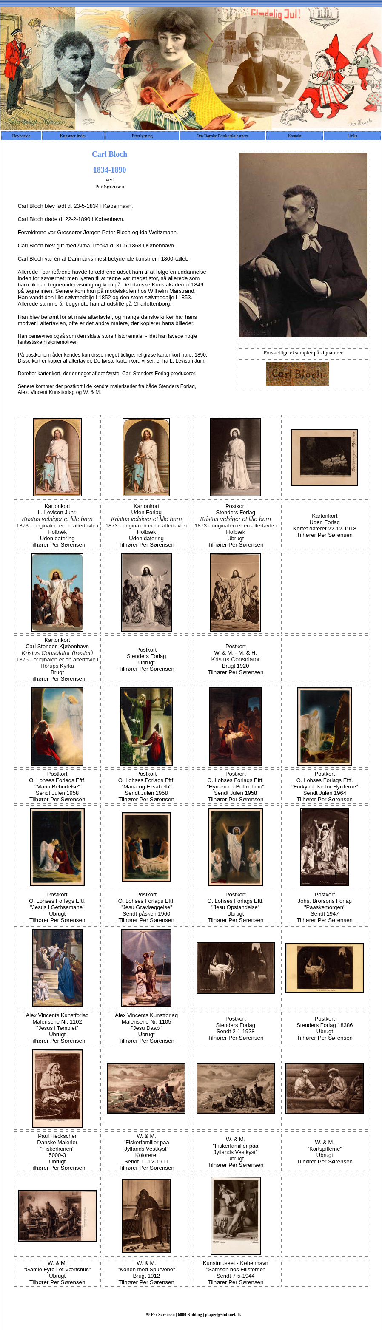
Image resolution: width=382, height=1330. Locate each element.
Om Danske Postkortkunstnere (222, 135)
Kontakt (294, 135)
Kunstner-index (73, 135)
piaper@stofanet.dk (223, 1314)
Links (352, 135)
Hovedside (21, 135)
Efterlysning (142, 135)
